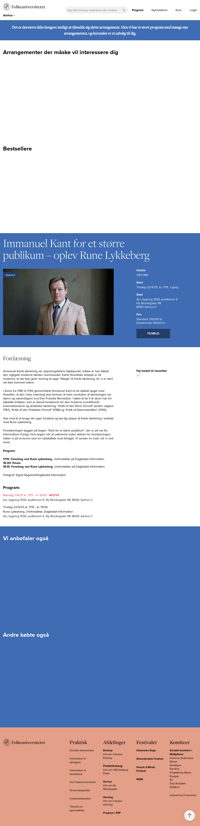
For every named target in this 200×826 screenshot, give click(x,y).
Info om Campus (112, 801)
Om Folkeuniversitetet (83, 782)
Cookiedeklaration (80, 798)
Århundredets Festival (149, 759)
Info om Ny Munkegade (110, 787)
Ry (171, 779)
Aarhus (107, 782)
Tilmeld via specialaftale (77, 808)
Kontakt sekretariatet (82, 750)
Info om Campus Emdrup (112, 756)
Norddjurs (175, 765)
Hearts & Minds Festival (145, 769)
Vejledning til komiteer (183, 795)
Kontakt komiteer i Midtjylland (181, 752)
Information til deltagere (78, 760)
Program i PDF (112, 813)
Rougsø (174, 776)
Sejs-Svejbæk (178, 783)
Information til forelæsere (78, 772)
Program (137, 10)
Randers (174, 769)
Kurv (179, 10)
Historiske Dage (146, 750)
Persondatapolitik (80, 790)
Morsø (173, 761)
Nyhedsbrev (160, 10)
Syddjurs (175, 787)
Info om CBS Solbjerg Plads (115, 771)
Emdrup (108, 750)
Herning (108, 797)
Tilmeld (153, 333)
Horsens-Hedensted (181, 758)
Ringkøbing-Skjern (180, 772)
